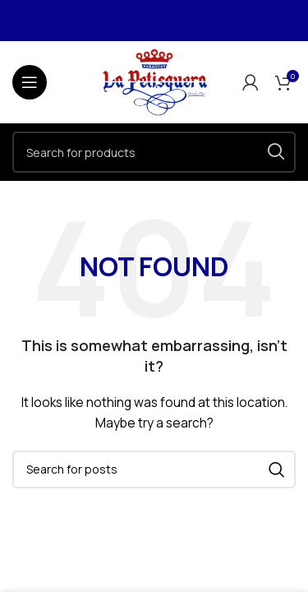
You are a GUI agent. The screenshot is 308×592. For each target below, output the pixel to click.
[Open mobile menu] (29, 82)
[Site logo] (154, 81)
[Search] (154, 152)
